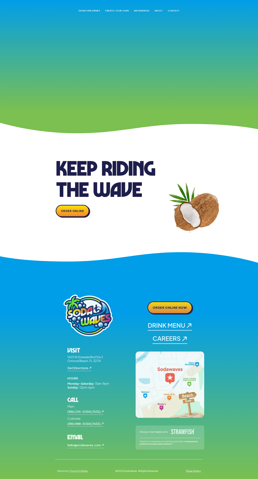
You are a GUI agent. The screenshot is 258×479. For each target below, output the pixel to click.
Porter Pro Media (80, 471)
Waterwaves (142, 10)
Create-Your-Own (117, 10)
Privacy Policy (191, 470)
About (159, 10)
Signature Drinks (89, 10)
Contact (174, 10)
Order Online (72, 211)
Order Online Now (170, 310)
